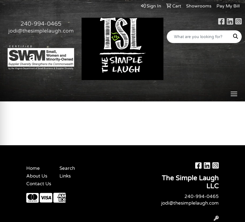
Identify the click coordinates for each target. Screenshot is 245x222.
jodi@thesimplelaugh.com (41, 31)
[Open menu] (233, 93)
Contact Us (38, 184)
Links (65, 176)
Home (33, 168)
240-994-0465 (40, 23)
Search (67, 168)
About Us (36, 176)
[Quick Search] (198, 36)
